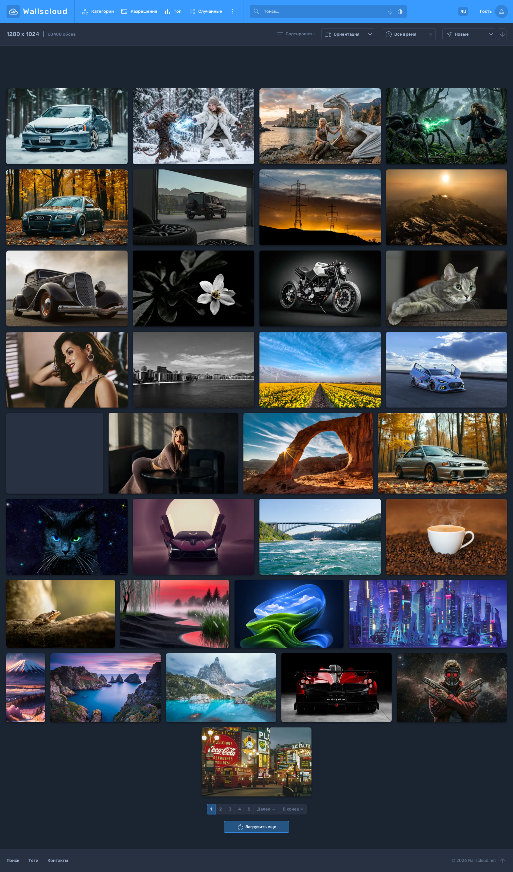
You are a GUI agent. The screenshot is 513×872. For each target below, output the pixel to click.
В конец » (293, 809)
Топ (173, 11)
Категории (97, 11)
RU (463, 11)
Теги (33, 860)
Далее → (266, 809)
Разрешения (138, 11)
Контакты (57, 860)
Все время (409, 34)
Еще (233, 11)
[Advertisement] (256, 67)
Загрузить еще (256, 827)
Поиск (13, 860)
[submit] (256, 11)
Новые (470, 34)
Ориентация (349, 34)
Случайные (205, 11)
